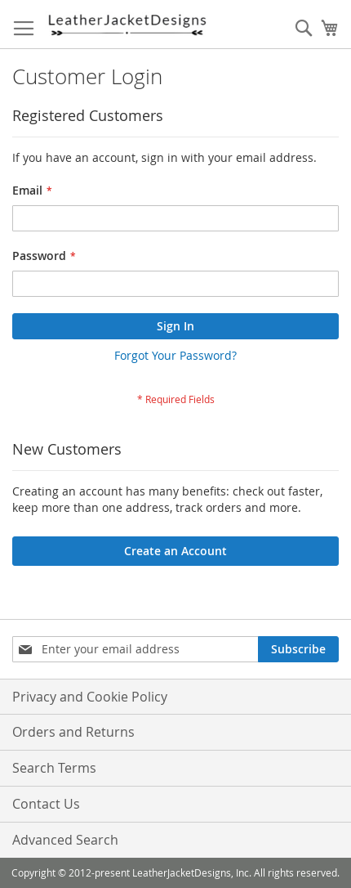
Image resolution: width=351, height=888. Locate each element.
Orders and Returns (73, 732)
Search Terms (54, 768)
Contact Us (46, 804)
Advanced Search (65, 840)
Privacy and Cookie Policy (89, 697)
